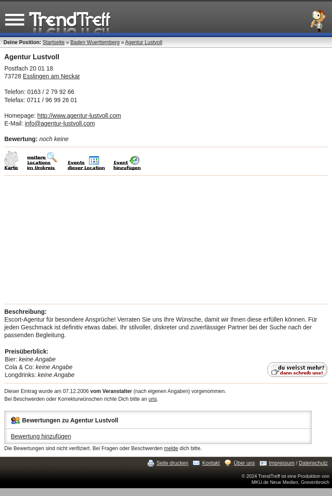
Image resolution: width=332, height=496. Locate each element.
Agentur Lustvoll (143, 42)
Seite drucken (172, 463)
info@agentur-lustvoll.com (60, 123)
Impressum (281, 463)
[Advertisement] (166, 239)
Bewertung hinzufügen (41, 436)
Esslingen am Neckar (51, 76)
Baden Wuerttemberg (95, 42)
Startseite (54, 42)
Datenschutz (313, 463)
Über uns (244, 463)
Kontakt (211, 463)
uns (153, 399)
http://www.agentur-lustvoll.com (79, 115)
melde (171, 448)
